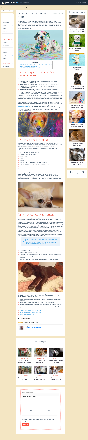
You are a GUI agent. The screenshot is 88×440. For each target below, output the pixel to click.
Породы (5, 35)
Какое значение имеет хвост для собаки (30, 310)
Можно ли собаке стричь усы (27, 314)
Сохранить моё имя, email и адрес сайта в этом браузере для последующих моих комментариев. (38, 420)
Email (49, 410)
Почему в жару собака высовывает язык (30, 312)
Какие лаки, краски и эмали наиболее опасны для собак (35, 64)
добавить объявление (80, 2)
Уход (4, 25)
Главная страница (4, 7)
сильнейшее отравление (24, 106)
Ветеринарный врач (33, 327)
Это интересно (13, 7)
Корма (4, 28)
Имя (30, 410)
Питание (5, 31)
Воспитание (6, 22)
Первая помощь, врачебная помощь (29, 67)
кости (33, 22)
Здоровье (5, 19)
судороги (22, 169)
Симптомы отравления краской (28, 66)
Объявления (24, 3)
